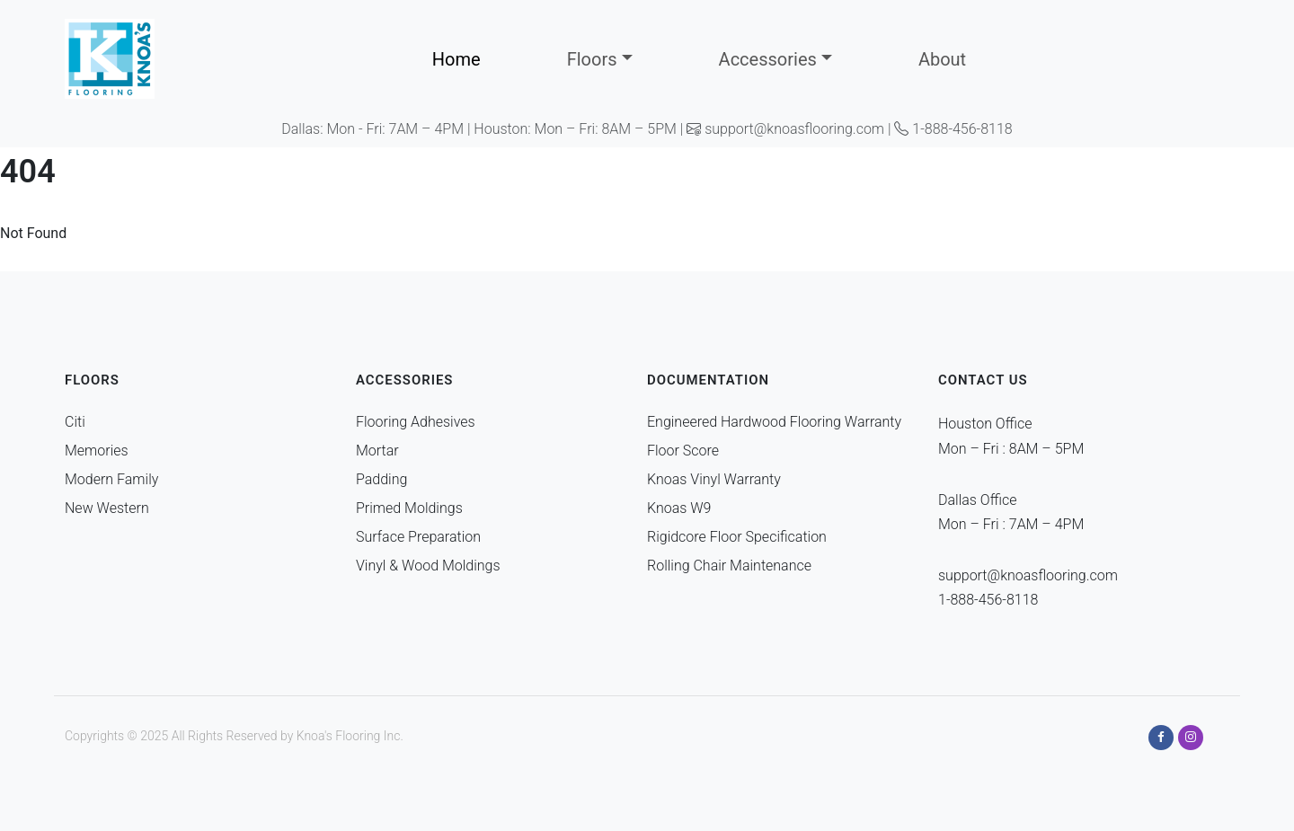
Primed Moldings (409, 508)
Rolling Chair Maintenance (729, 565)
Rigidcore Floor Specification (737, 536)
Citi (75, 421)
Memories (97, 450)
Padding (381, 479)
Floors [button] (592, 59)
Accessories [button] (768, 59)
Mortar (377, 450)
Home (456, 59)
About (942, 59)
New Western (107, 508)
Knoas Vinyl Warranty (714, 479)
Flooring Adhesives (415, 421)
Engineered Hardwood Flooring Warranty (774, 421)
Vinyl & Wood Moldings (428, 565)
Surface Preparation (418, 536)
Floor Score (683, 450)
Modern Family (111, 479)
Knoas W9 (679, 508)
